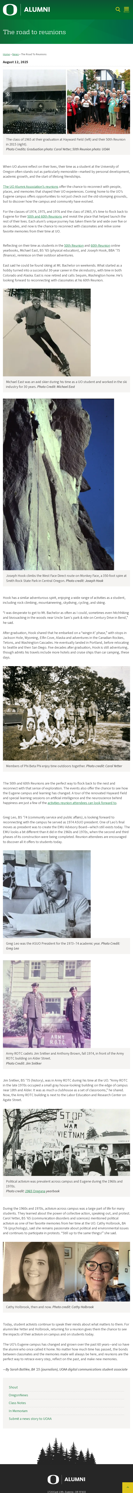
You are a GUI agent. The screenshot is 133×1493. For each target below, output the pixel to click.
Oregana (35, 1191)
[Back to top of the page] (127, 1487)
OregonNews (18, 1395)
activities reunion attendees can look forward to (82, 803)
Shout (13, 1387)
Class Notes (17, 1403)
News (15, 54)
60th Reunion (100, 245)
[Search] (117, 9)
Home (6, 54)
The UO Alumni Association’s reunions (30, 186)
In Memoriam (18, 1411)
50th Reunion (74, 245)
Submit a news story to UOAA (30, 1418)
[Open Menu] (126, 9)
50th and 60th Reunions (44, 216)
